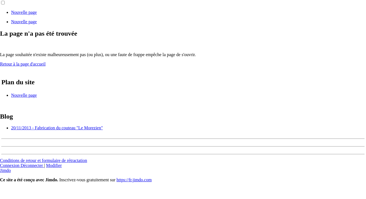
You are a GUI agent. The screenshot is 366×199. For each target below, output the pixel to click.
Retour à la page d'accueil (23, 64)
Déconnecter (32, 165)
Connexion (10, 165)
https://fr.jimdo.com (134, 179)
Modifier (54, 165)
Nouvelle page (24, 12)
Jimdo (5, 170)
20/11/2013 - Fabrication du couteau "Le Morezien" (57, 127)
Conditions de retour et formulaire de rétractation (43, 160)
